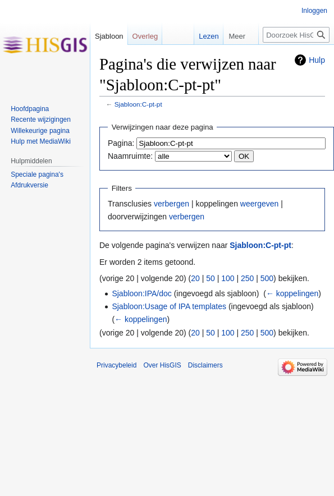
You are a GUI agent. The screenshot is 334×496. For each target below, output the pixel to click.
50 (210, 278)
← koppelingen (292, 293)
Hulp (317, 60)
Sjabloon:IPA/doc (141, 293)
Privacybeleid (116, 365)
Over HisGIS (162, 365)
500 (266, 278)
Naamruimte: (130, 155)
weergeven (259, 203)
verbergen (171, 203)
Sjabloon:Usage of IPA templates (169, 306)
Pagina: (121, 143)
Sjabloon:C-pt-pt (138, 104)
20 (195, 278)
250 (247, 278)
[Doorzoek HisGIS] (296, 35)
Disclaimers (205, 365)
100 (227, 278)
